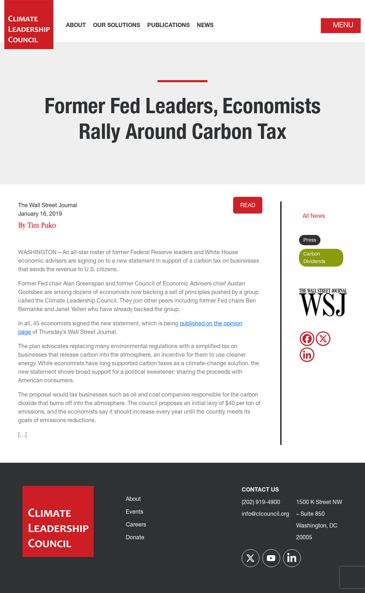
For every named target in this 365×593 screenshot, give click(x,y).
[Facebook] (307, 338)
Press (309, 240)
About (133, 499)
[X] (323, 338)
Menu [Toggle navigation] (343, 25)
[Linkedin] (307, 354)
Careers (136, 525)
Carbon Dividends (314, 258)
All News (314, 216)
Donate (135, 538)
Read (247, 206)
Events (134, 512)
